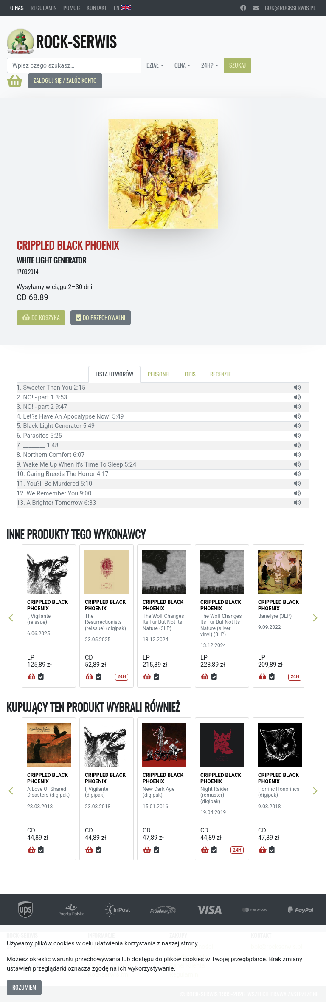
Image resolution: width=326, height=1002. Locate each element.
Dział (152, 65)
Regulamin (43, 7)
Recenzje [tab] (220, 374)
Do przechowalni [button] (100, 317)
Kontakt (97, 7)
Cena (180, 65)
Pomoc (71, 7)
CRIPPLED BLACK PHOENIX (47, 605)
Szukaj (237, 65)
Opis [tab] (190, 374)
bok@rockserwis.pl (284, 7)
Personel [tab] (159, 374)
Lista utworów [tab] (114, 374)
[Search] (74, 65)
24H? (207, 65)
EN (122, 7)
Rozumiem (24, 987)
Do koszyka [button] (41, 317)
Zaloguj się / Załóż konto (65, 80)
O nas (17, 7)
